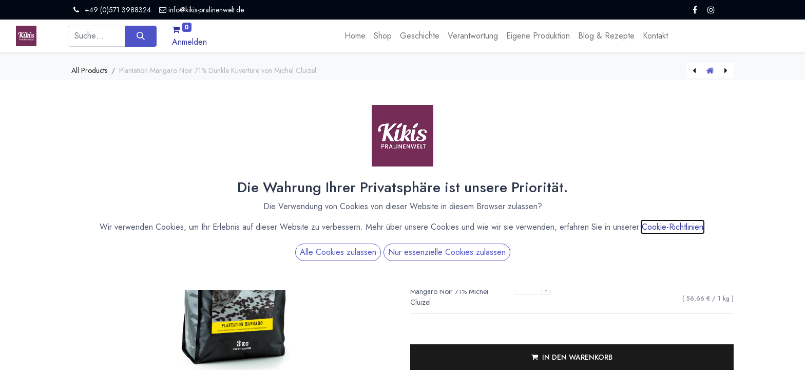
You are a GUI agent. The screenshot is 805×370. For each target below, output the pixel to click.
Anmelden (189, 42)
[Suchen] (140, 36)
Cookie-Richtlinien (672, 196)
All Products (89, 70)
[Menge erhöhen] (546, 280)
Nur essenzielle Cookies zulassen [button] (447, 222)
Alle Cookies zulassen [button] (338, 222)
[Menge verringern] (546, 289)
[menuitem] (355, 36)
